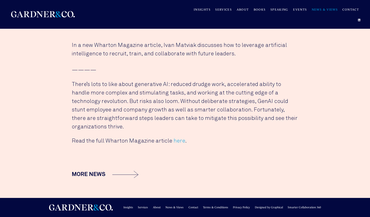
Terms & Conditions (215, 207)
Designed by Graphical (269, 207)
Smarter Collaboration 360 (304, 207)
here (179, 141)
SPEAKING (279, 9)
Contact (350, 9)
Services (223, 9)
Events (300, 9)
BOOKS (260, 9)
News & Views (325, 9)
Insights (202, 9)
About (243, 9)
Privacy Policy (241, 207)
